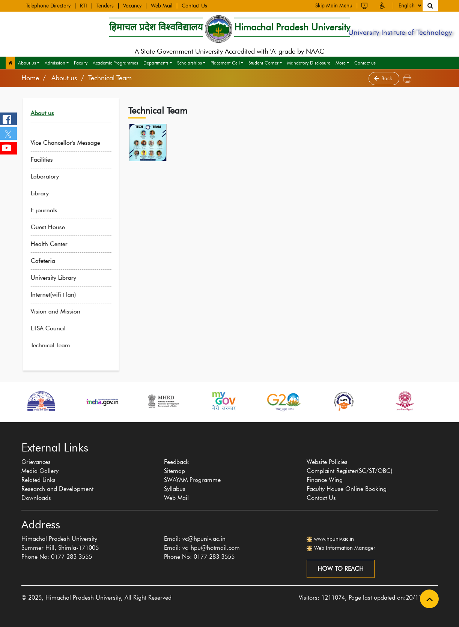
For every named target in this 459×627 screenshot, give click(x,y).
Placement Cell (225, 63)
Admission (55, 63)
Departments (156, 63)
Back (384, 78)
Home (30, 78)
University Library (58, 277)
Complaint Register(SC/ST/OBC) (350, 470)
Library (45, 193)
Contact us (365, 63)
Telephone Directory (48, 5)
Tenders (105, 5)
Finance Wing (325, 479)
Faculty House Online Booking (347, 488)
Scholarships (189, 63)
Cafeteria (48, 260)
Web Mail (161, 5)
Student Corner (263, 63)
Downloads (36, 497)
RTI (83, 5)
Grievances (36, 461)
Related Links (38, 479)
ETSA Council (53, 328)
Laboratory (50, 176)
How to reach (341, 568)
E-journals (49, 210)
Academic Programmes (115, 63)
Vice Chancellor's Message (70, 142)
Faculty (80, 63)
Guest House (53, 227)
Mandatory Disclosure (308, 63)
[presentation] (17, 426)
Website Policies (327, 461)
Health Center (54, 244)
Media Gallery (40, 470)
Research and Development (57, 488)
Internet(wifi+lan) (58, 294)
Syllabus (174, 488)
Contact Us (194, 5)
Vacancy (132, 5)
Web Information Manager (344, 548)
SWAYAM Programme (192, 479)
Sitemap (174, 470)
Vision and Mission (61, 311)
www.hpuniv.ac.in (334, 539)
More (341, 63)
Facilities (47, 159)
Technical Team (55, 345)
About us (27, 63)
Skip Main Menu (333, 5)
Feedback (176, 461)
